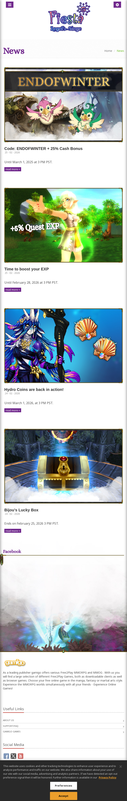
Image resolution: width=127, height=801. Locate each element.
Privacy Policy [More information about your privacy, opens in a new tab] (107, 779)
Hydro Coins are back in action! (34, 389)
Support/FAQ (10, 725)
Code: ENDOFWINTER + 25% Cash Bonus (43, 148)
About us (8, 720)
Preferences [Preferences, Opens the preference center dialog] (63, 787)
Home (108, 51)
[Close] (120, 768)
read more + (13, 169)
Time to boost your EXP (26, 269)
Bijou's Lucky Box (21, 510)
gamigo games (12, 731)
